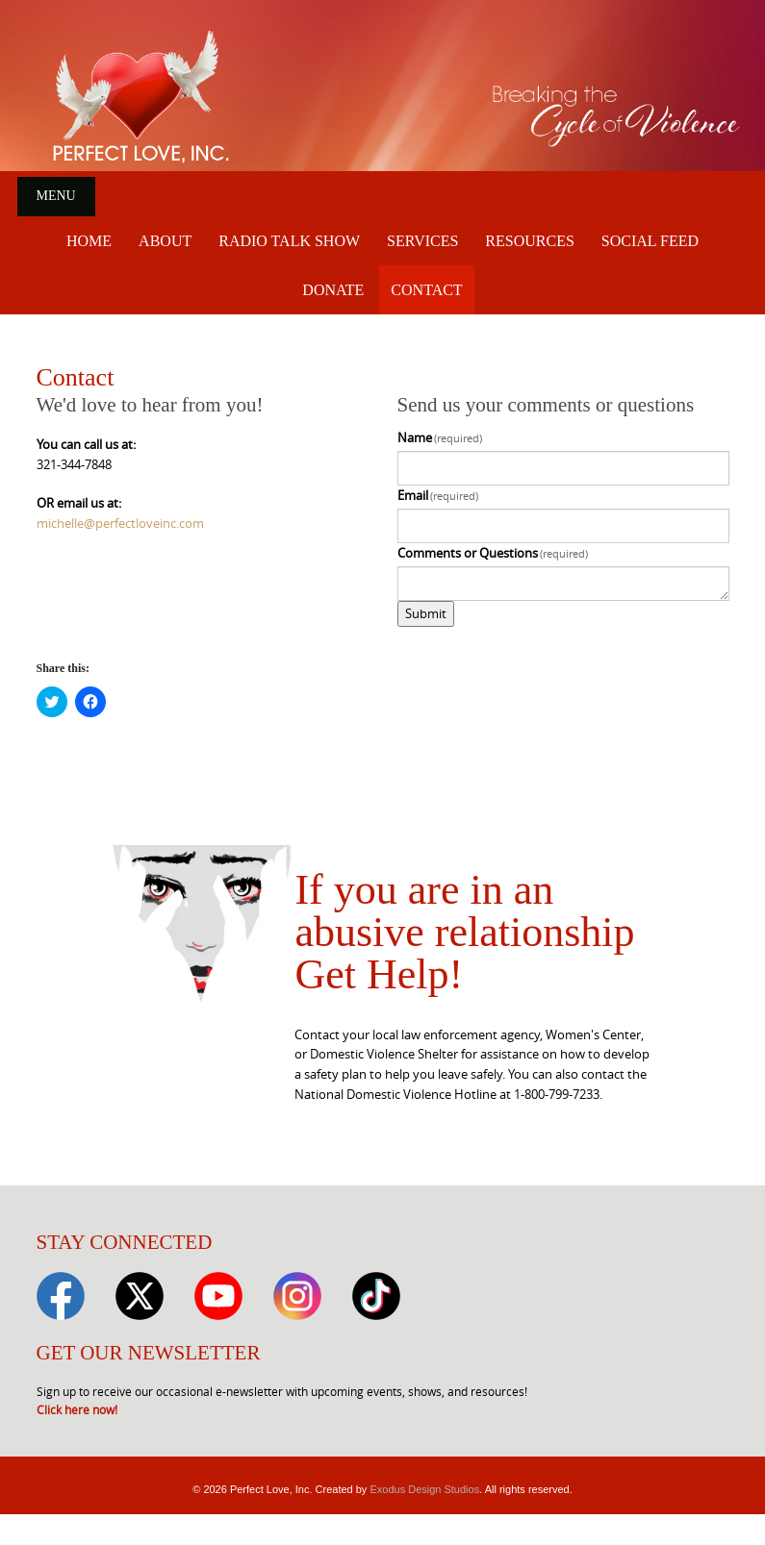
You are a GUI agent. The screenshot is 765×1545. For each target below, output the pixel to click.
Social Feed (650, 241)
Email (438, 495)
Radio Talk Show (289, 241)
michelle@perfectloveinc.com (120, 523)
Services (422, 241)
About (165, 241)
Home (89, 241)
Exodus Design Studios (424, 1489)
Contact (426, 290)
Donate (333, 290)
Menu (56, 195)
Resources (529, 241)
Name (440, 437)
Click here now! (77, 1409)
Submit (425, 613)
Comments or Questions (493, 552)
